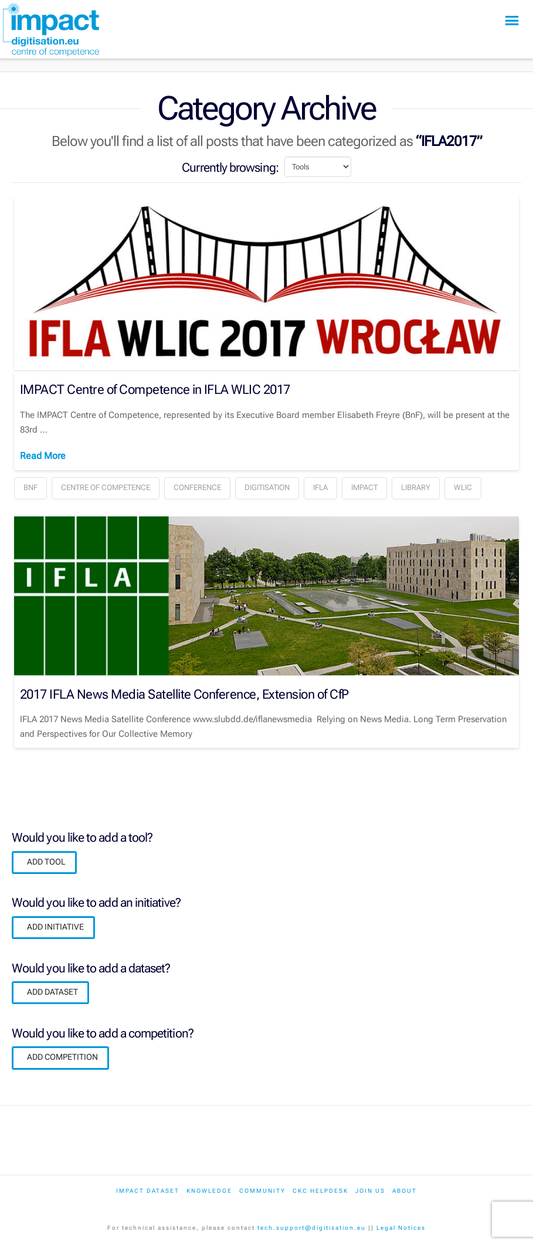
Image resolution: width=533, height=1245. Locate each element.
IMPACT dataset (147, 1191)
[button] (512, 21)
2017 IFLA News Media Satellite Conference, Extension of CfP (184, 694)
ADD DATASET (52, 991)
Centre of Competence (105, 487)
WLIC (463, 487)
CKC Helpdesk (320, 1191)
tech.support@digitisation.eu (311, 1227)
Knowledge (209, 1191)
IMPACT (364, 487)
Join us (370, 1191)
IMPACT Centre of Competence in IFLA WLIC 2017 (155, 389)
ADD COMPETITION (62, 1057)
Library (415, 487)
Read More (43, 455)
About (404, 1191)
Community (262, 1191)
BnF (30, 487)
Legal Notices (401, 1227)
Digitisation (267, 487)
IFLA (320, 487)
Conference (197, 487)
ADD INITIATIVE (55, 926)
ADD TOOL (46, 861)
